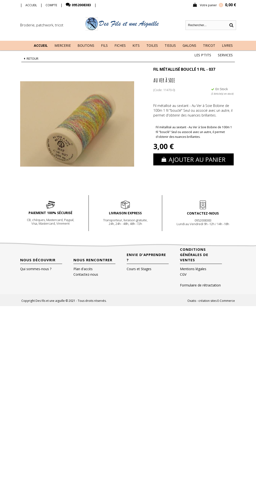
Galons (189, 45)
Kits (136, 45)
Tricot (209, 45)
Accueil (41, 45)
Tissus (170, 45)
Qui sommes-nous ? (35, 269)
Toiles (152, 45)
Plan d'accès (83, 269)
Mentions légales (193, 269)
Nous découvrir (37, 259)
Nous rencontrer (92, 259)
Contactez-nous (85, 274)
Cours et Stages (139, 269)
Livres (227, 45)
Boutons (85, 45)
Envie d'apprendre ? (146, 257)
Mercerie (62, 45)
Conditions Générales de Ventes (194, 254)
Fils (104, 45)
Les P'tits (202, 55)
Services (225, 55)
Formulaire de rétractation (200, 285)
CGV (183, 274)
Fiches (120, 45)
